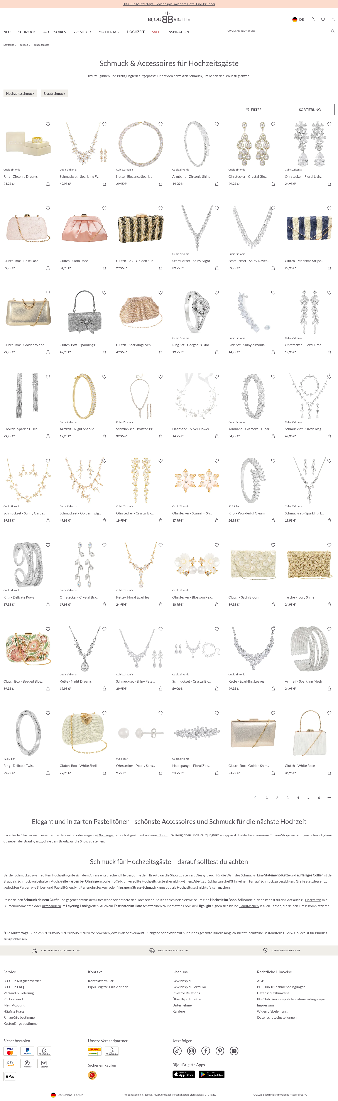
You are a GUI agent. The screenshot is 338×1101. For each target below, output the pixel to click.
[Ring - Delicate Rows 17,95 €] (28, 575)
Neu (7, 32)
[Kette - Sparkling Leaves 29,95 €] (253, 659)
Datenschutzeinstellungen (277, 1017)
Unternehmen (183, 1005)
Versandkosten (180, 1094)
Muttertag (108, 32)
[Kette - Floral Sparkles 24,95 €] (141, 575)
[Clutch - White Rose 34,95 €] (310, 743)
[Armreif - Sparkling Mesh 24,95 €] (310, 659)
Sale (156, 32)
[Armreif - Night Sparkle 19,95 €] (84, 407)
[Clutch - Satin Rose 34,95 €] (84, 238)
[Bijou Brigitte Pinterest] (220, 1051)
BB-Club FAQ (13, 987)
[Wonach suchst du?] (280, 31)
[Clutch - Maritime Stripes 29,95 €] (310, 238)
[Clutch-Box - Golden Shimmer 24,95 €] (253, 743)
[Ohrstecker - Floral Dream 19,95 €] (310, 323)
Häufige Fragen (14, 1011)
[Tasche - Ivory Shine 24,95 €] (310, 575)
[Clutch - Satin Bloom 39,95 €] (253, 575)
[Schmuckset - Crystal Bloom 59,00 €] (197, 659)
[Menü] (253, 109)
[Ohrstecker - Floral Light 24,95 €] (310, 154)
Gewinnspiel (181, 981)
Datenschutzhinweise (273, 993)
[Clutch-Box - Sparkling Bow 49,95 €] (84, 323)
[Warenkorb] (333, 19)
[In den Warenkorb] (104, 183)
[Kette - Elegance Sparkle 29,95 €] (141, 154)
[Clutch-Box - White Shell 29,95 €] (84, 743)
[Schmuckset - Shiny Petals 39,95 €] (141, 659)
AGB (260, 981)
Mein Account (14, 1005)
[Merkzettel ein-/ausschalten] (48, 124)
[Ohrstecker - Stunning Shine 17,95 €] (197, 491)
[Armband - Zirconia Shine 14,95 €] (197, 154)
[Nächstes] (329, 797)
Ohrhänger (105, 835)
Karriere (178, 1011)
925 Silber (82, 32)
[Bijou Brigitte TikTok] (177, 1051)
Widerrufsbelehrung (272, 1011)
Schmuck (27, 32)
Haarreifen (313, 900)
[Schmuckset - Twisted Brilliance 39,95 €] (141, 407)
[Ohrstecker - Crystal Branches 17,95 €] (84, 575)
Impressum (265, 1005)
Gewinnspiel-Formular (189, 987)
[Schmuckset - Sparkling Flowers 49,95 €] (84, 154)
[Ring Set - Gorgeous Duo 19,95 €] (197, 323)
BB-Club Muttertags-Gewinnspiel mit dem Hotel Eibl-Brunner (169, 4)
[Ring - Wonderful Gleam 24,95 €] (253, 491)
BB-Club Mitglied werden (22, 981)
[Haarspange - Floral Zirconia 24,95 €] (197, 743)
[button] (312, 19)
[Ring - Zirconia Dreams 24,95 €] (28, 154)
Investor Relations (186, 993)
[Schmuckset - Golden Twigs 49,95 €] (84, 491)
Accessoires (54, 32)
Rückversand (13, 999)
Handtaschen (249, 906)
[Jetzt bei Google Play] (212, 1074)
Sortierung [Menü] (310, 109)
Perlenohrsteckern (94, 887)
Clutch (162, 835)
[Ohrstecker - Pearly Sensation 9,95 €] (141, 743)
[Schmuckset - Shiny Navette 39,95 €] (253, 238)
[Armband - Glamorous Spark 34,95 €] (253, 407)
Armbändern (51, 906)
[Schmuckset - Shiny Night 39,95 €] (197, 238)
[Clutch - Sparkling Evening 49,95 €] (141, 323)
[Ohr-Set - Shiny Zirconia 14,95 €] (253, 323)
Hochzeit (135, 32)
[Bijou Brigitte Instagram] (191, 1051)
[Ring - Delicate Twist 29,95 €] (28, 743)
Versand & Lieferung (18, 993)
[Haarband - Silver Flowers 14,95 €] (197, 407)
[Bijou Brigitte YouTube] (234, 1051)
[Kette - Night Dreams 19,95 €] (84, 659)
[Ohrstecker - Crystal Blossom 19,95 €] (141, 491)
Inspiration (178, 32)
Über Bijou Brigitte (186, 999)
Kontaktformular (100, 981)
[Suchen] (333, 31)
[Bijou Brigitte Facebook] (206, 1051)
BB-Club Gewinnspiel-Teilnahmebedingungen (291, 999)
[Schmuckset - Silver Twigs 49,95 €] (310, 407)
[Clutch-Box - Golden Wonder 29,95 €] (28, 323)
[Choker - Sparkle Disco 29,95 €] (28, 407)
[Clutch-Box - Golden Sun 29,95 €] (141, 238)
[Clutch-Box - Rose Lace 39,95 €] (28, 238)
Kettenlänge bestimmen (21, 1023)
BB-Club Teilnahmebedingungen (281, 987)
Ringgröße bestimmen (20, 1017)
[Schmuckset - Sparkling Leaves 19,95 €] (310, 491)
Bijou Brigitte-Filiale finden (108, 987)
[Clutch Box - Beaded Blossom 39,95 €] (28, 659)
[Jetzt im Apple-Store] (183, 1074)
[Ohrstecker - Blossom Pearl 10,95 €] (197, 575)
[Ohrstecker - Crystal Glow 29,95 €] (253, 154)
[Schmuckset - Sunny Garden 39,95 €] (28, 491)
